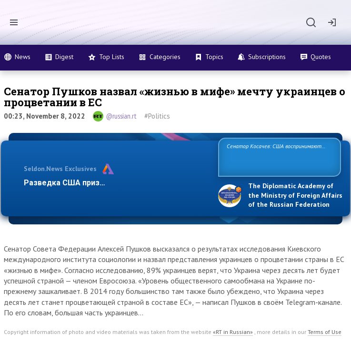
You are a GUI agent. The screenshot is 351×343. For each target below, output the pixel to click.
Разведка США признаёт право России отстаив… (116, 182)
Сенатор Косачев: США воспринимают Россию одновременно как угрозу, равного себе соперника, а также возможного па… (278, 156)
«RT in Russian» (233, 331)
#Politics (157, 116)
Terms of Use (324, 331)
